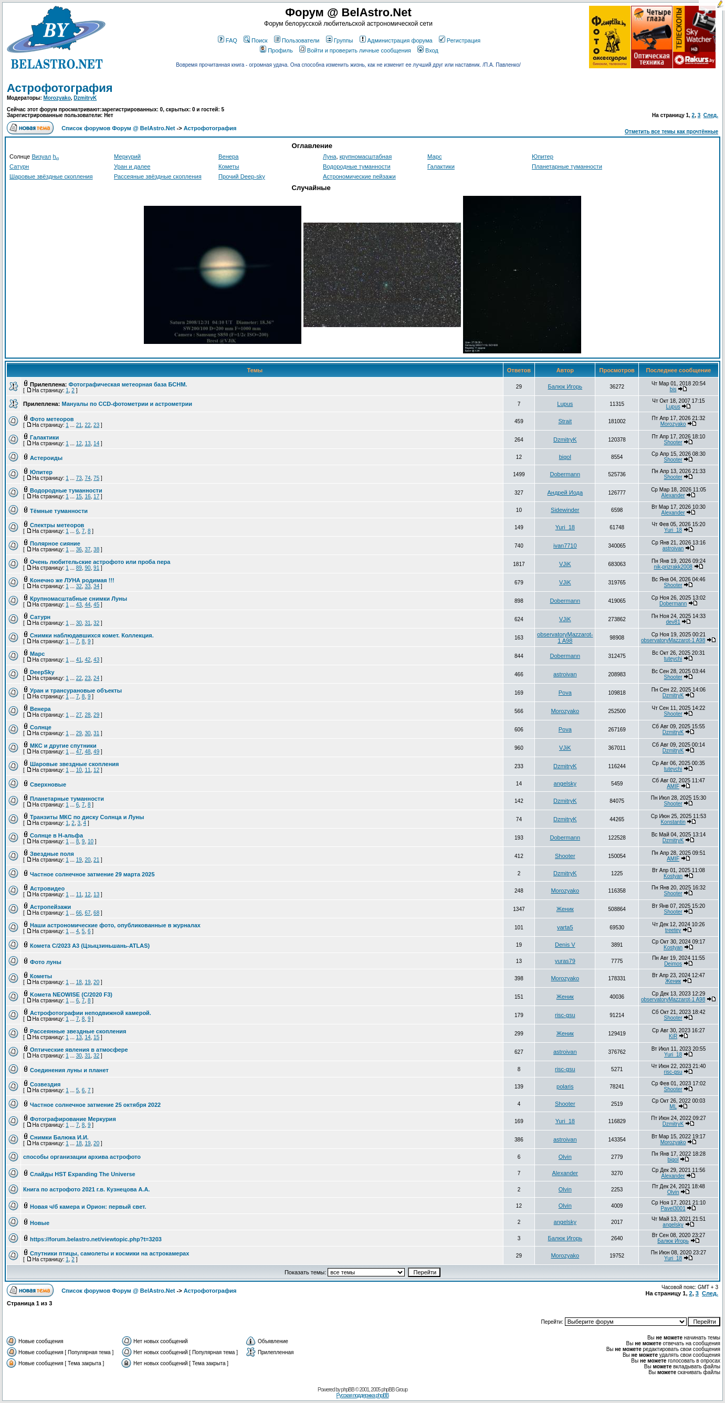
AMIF (673, 786)
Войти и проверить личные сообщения (355, 50)
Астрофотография (60, 88)
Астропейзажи (50, 907)
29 (96, 715)
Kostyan (673, 876)
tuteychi (673, 659)
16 (87, 496)
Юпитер (542, 156)
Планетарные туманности (567, 166)
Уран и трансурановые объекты (76, 690)
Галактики (441, 166)
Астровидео (47, 888)
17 (96, 496)
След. (710, 115)
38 (96, 549)
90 (87, 568)
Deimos (673, 964)
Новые (39, 1223)
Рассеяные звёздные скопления (158, 176)
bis (673, 389)
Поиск (255, 40)
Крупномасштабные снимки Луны (78, 598)
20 (87, 860)
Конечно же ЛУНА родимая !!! (72, 580)
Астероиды (46, 458)
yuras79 (565, 961)
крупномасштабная (366, 156)
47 (79, 752)
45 (96, 605)
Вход (427, 50)
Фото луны (45, 962)
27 (79, 715)
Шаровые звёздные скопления (51, 176)
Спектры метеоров (57, 525)
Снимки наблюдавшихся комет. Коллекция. (92, 635)
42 (87, 660)
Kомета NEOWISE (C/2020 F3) (71, 994)
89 (79, 568)
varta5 (565, 927)
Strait (565, 421)
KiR (673, 1036)
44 (87, 605)
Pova (565, 692)
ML (673, 1106)
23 (96, 425)
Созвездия (45, 1084)
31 (87, 623)
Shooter (673, 442)
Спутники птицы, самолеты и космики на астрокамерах (109, 1253)
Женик (565, 909)
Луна (329, 156)
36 (79, 549)
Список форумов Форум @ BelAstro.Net (118, 128)
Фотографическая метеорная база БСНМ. (128, 384)
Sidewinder (565, 510)
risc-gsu (565, 1015)
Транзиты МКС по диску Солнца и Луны (87, 817)
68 (96, 913)
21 (79, 425)
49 (96, 752)
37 (87, 549)
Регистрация (459, 40)
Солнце (40, 727)
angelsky (565, 783)
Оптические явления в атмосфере (79, 1049)
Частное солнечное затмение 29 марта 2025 (92, 874)
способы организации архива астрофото (82, 1157)
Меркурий (127, 156)
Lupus (565, 404)
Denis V (565, 944)
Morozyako (57, 98)
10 (79, 770)
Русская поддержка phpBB (362, 1395)
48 (87, 752)
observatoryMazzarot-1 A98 (565, 637)
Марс (434, 156)
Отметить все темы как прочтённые (671, 131)
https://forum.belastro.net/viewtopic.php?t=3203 (96, 1239)
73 (79, 478)
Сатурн (19, 166)
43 (79, 605)
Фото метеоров (51, 419)
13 (87, 443)
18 (79, 982)
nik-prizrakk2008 (673, 567)
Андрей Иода (565, 492)
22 (87, 425)
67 (87, 913)
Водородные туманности (357, 166)
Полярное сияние (55, 543)
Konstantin (672, 822)
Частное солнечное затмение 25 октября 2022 (95, 1105)
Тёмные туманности (59, 511)
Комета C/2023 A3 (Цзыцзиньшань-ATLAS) (90, 946)
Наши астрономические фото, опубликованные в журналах (115, 925)
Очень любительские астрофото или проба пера (100, 562)
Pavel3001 (672, 1208)
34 (96, 586)
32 (79, 586)
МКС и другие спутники (63, 745)
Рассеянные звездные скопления (78, 1031)
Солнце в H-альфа (56, 835)
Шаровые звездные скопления (74, 764)
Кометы (228, 166)
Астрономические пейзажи (359, 176)
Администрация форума (396, 40)
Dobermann (565, 474)
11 (87, 770)
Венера (228, 156)
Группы (339, 40)
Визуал (41, 156)
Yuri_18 (565, 527)
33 (87, 586)
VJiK (565, 564)
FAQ (227, 40)
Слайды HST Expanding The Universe (82, 1174)
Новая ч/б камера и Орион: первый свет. (88, 1206)
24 (96, 678)
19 (79, 860)
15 (79, 496)
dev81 (673, 622)
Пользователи (297, 40)
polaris (564, 1086)
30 (79, 623)
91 (96, 568)
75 (96, 478)
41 (79, 660)
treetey (673, 930)
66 (79, 913)
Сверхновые (48, 784)
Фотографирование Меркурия (73, 1119)
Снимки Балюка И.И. (59, 1137)
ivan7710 (565, 545)
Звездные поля (52, 854)
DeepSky (42, 672)
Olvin (565, 1157)
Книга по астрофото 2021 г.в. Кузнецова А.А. (86, 1189)
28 (87, 715)
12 (79, 443)
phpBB (347, 1389)
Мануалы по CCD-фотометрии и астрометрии (126, 404)
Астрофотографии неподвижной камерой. (90, 1013)
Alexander (673, 495)
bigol (565, 457)
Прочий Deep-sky (241, 176)
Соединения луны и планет (69, 1070)
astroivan (673, 548)
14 (96, 443)
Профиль (276, 50)
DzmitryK (85, 98)
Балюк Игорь (565, 386)
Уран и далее (132, 166)
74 (87, 478)
